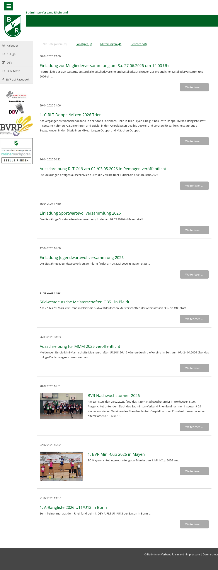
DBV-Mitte (11, 71)
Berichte (139, 44)
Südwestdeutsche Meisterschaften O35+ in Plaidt (84, 301)
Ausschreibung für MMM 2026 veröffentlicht (80, 346)
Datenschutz (210, 554)
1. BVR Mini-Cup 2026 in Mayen (116, 454)
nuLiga (8, 54)
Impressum (193, 554)
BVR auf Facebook (15, 79)
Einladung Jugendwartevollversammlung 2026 (82, 257)
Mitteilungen (111, 44)
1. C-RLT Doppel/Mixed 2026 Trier (70, 114)
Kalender (10, 45)
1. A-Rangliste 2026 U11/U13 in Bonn (73, 507)
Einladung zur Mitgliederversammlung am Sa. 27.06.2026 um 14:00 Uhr (105, 65)
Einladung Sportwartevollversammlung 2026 (80, 213)
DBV (7, 62)
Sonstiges (84, 44)
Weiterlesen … (194, 87)
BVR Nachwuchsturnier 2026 (114, 395)
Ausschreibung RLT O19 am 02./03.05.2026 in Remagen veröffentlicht (103, 168)
